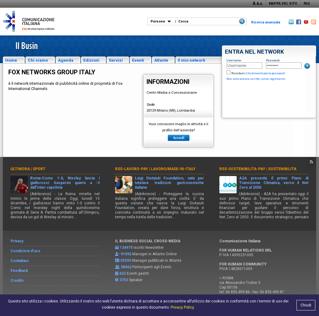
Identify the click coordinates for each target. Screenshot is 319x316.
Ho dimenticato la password (266, 73)
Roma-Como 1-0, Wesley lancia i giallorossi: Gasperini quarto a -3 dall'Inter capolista (65, 183)
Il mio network (191, 60)
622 (122, 273)
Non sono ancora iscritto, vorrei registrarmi (255, 78)
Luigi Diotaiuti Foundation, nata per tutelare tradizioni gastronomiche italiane (169, 183)
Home (11, 60)
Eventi (138, 60)
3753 (123, 280)
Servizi (116, 60)
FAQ (307, 4)
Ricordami (238, 73)
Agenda (65, 60)
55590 (125, 260)
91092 (126, 254)
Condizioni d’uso (25, 251)
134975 (126, 247)
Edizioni (91, 60)
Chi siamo (38, 60)
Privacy (16, 241)
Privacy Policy (182, 307)
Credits (17, 280)
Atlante (161, 60)
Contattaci (19, 261)
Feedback (19, 271)
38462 (126, 267)
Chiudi (305, 305)
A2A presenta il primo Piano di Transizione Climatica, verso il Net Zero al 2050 (274, 183)
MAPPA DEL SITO (283, 4)
